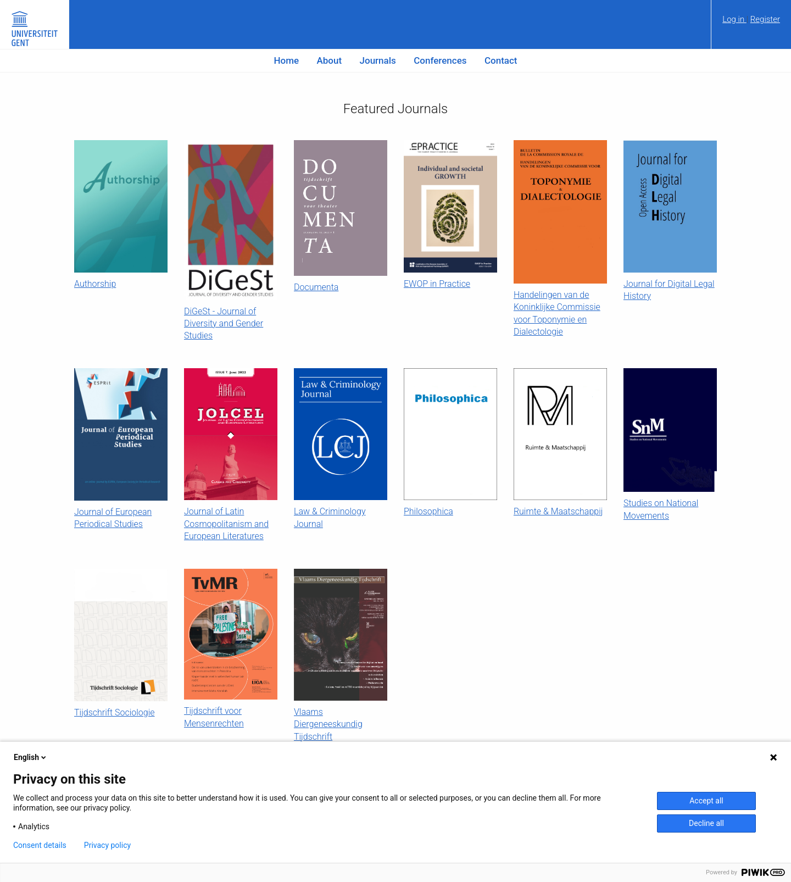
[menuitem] (751, 23)
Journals (378, 60)
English (31, 757)
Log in (734, 19)
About (329, 60)
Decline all (706, 823)
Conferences (440, 60)
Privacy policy (107, 845)
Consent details (39, 845)
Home (286, 60)
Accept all (706, 800)
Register (765, 19)
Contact (500, 60)
